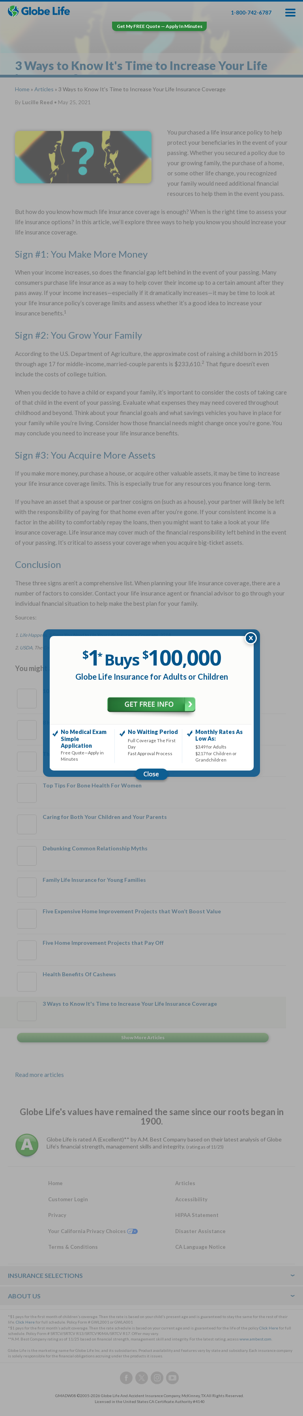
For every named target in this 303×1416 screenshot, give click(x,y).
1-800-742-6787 (251, 12)
